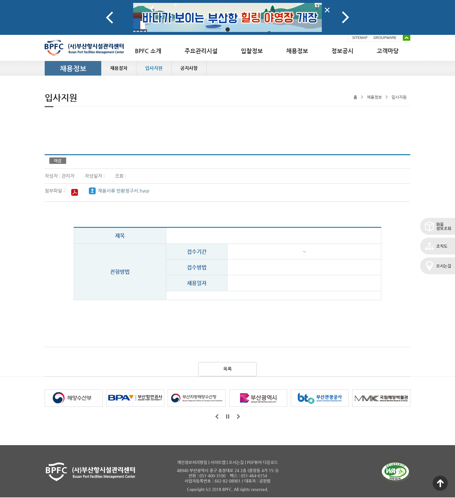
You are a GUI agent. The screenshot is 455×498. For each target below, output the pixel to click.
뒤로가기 (238, 416)
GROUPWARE (384, 38)
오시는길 (443, 266)
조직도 (441, 246)
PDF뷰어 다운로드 (262, 462)
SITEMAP (360, 38)
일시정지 (227, 416)
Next (345, 17)
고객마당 (388, 51)
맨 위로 (440, 483)
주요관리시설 (201, 51)
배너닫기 (327, 10)
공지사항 (189, 68)
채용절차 (118, 68)
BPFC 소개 (148, 51)
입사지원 (153, 68)
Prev (109, 17)
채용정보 (297, 51)
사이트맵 (217, 462)
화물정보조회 (443, 226)
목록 (227, 369)
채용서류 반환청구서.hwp (123, 191)
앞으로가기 (217, 416)
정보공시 (342, 51)
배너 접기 (406, 38)
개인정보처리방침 (192, 462)
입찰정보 (252, 51)
